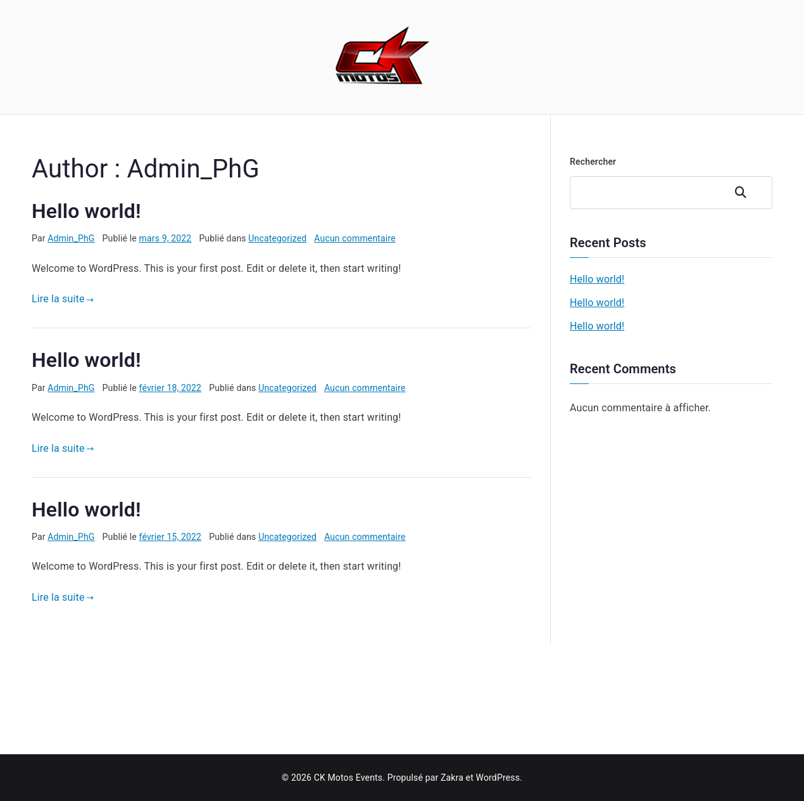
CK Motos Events (348, 777)
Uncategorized (277, 238)
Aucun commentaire (354, 238)
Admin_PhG (70, 238)
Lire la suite (63, 299)
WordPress (498, 777)
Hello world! (86, 211)
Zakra (452, 777)
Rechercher (593, 162)
